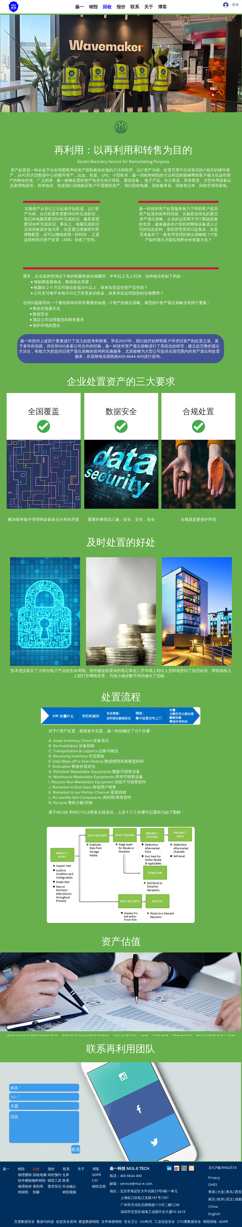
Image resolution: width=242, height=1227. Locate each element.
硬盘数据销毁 (89, 1222)
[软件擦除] (25, 1180)
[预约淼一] (191, 1168)
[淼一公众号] (184, 1168)
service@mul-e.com (136, 1183)
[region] (45, 611)
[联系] (69, 1180)
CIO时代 (146, 1222)
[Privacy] (214, 1177)
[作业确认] (69, 1186)
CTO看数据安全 (189, 1222)
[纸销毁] (23, 1192)
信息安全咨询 (66, 1222)
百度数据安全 (24, 1222)
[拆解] (36, 1192)
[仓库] (65, 1174)
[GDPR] (97, 1174)
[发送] (75, 1149)
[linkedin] (169, 1168)
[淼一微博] (176, 1168)
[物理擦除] (25, 1174)
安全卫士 (131, 1222)
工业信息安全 (164, 1222)
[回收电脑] (40, 1174)
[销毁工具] (54, 1180)
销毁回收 (210, 1222)
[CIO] (97, 1180)
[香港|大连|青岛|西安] (225, 1191)
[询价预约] (54, 1174)
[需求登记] (54, 1186)
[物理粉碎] (25, 1186)
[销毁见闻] (99, 1186)
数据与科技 (45, 1222)
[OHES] (213, 1184)
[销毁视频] (69, 1192)
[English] (214, 1214)
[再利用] (39, 1186)
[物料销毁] (39, 1180)
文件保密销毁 (111, 1222)
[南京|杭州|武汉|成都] (225, 1199)
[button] (121, 63)
